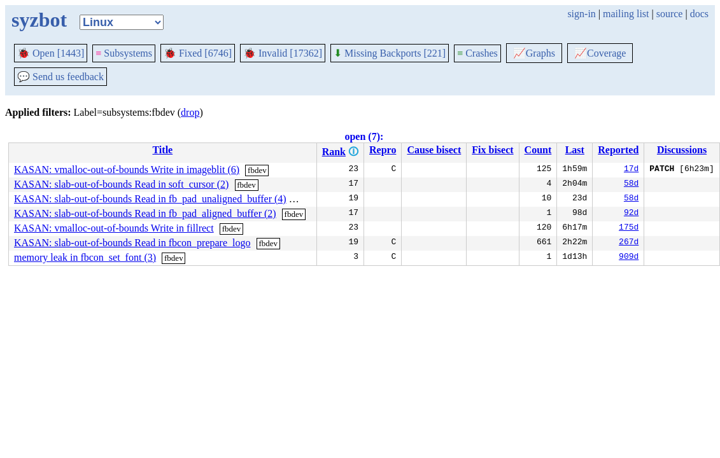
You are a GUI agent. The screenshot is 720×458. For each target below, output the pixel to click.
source (669, 13)
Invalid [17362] (282, 53)
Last (574, 149)
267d (629, 243)
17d (631, 170)
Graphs (534, 53)
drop (190, 112)
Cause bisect (434, 149)
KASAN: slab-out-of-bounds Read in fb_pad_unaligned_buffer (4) (150, 198)
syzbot (39, 19)
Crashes (477, 53)
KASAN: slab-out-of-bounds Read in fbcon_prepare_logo (132, 242)
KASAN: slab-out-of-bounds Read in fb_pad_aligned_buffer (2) (145, 213)
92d (631, 213)
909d (629, 257)
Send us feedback (60, 76)
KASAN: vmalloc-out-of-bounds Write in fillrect (114, 228)
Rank (334, 151)
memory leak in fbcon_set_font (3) (85, 257)
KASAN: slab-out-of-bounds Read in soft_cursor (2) (121, 184)
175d (629, 228)
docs (699, 13)
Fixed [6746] (198, 53)
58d (631, 184)
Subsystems (123, 53)
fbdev (257, 170)
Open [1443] (50, 53)
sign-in (581, 13)
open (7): (363, 136)
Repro (382, 149)
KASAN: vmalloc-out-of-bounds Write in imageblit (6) (126, 169)
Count (538, 149)
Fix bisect (492, 149)
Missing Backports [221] (390, 53)
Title (162, 149)
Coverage (600, 53)
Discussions (682, 149)
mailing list (626, 13)
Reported (618, 149)
